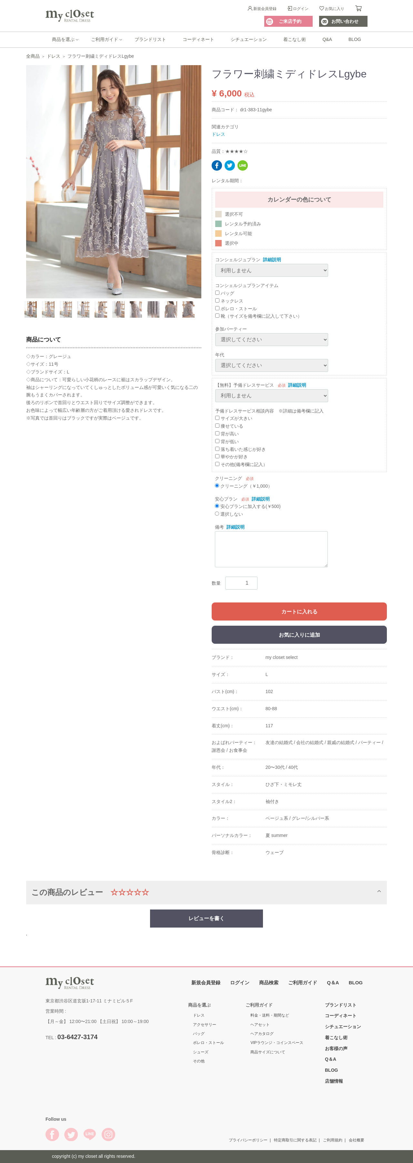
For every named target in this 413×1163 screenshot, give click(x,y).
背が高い (227, 433)
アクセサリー (204, 1024)
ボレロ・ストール (236, 308)
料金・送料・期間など (269, 1015)
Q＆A (333, 982)
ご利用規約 (332, 1140)
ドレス (53, 56)
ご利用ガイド (104, 39)
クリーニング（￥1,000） (243, 485)
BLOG (354, 39)
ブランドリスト (150, 39)
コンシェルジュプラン (237, 259)
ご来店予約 (290, 21)
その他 (199, 1061)
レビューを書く (206, 918)
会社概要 (356, 1140)
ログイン (300, 8)
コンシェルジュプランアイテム (246, 285)
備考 (219, 526)
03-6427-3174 (77, 1036)
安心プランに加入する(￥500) (248, 506)
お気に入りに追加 (299, 635)
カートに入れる (299, 611)
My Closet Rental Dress (69, 16)
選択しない (229, 514)
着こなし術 (294, 39)
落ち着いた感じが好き (240, 449)
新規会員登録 (265, 8)
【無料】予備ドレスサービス (244, 384)
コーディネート (198, 39)
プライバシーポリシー (248, 1140)
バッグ (224, 293)
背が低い (227, 441)
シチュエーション (249, 39)
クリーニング (228, 478)
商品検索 (268, 982)
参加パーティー (231, 329)
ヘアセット (260, 1024)
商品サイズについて (267, 1052)
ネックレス (229, 300)
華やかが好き (231, 456)
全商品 (33, 56)
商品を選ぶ (63, 39)
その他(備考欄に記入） (241, 464)
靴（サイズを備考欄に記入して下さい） (258, 316)
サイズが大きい (233, 418)
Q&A (327, 39)
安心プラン (226, 498)
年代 (219, 354)
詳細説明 (272, 259)
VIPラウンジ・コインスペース (276, 1042)
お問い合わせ (344, 21)
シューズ (200, 1052)
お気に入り (334, 8)
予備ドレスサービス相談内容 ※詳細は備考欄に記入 (269, 410)
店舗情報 (334, 1081)
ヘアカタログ (262, 1033)
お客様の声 (336, 1048)
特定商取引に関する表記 (295, 1140)
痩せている (229, 426)
